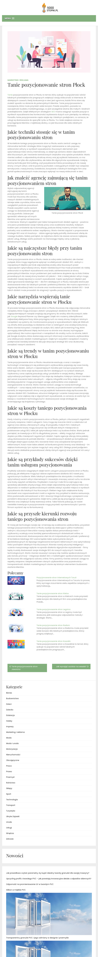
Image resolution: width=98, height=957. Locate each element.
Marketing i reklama (18, 80)
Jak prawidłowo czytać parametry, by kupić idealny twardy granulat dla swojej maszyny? (47, 873)
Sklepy (9, 788)
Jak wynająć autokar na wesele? (71, 666)
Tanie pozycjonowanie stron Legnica (53, 609)
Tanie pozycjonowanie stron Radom (53, 625)
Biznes (9, 693)
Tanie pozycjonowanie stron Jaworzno (25, 668)
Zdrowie (10, 839)
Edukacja (10, 715)
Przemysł (10, 777)
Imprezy (10, 726)
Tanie (10, 94)
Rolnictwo (10, 782)
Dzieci (9, 704)
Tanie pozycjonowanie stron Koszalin (54, 641)
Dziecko (9, 709)
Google (14, 316)
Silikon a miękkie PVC (16, 890)
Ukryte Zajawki (12, 816)
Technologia (12, 799)
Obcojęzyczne (12, 760)
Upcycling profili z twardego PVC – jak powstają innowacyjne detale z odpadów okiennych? (48, 878)
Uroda (9, 822)
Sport (8, 794)
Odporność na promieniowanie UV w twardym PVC (30, 884)
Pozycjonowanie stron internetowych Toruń (57, 577)
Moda (9, 737)
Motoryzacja (12, 749)
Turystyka (10, 810)
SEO (53, 111)
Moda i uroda (12, 743)
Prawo (9, 771)
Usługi (9, 827)
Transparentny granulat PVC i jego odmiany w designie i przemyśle (37, 937)
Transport (10, 805)
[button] (49, 18)
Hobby (9, 721)
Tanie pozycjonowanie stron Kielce (53, 593)
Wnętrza (10, 833)
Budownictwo (12, 698)
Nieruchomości (13, 754)
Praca (9, 766)
